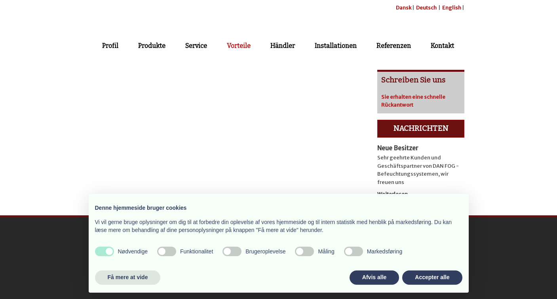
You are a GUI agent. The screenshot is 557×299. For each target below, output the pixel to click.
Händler (282, 46)
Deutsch (426, 7)
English (451, 7)
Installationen (336, 46)
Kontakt (442, 46)
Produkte (151, 46)
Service (196, 46)
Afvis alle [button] (374, 277)
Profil (110, 46)
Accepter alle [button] (432, 277)
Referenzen (393, 46)
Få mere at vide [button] (128, 277)
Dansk (403, 7)
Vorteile (239, 46)
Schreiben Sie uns (413, 79)
